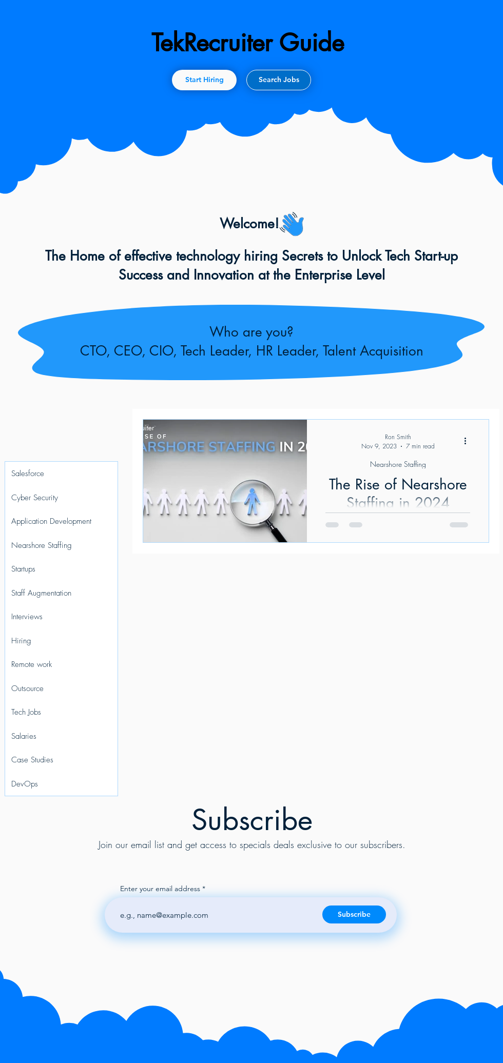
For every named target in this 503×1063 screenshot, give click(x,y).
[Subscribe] (354, 914)
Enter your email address (160, 888)
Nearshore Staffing (398, 464)
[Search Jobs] (278, 80)
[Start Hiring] (204, 80)
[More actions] (468, 441)
